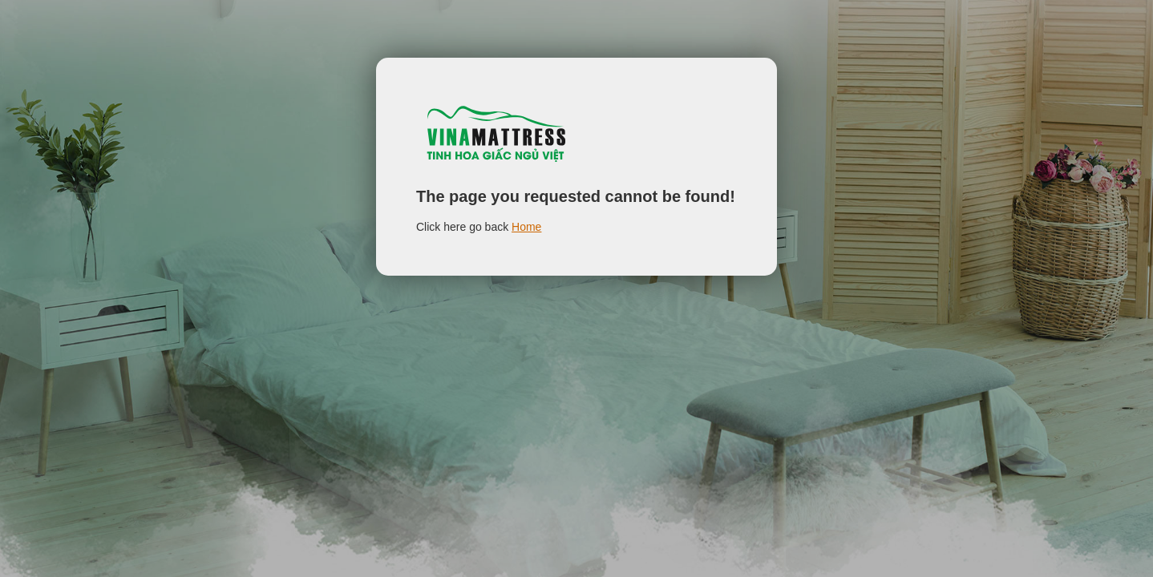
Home (526, 226)
